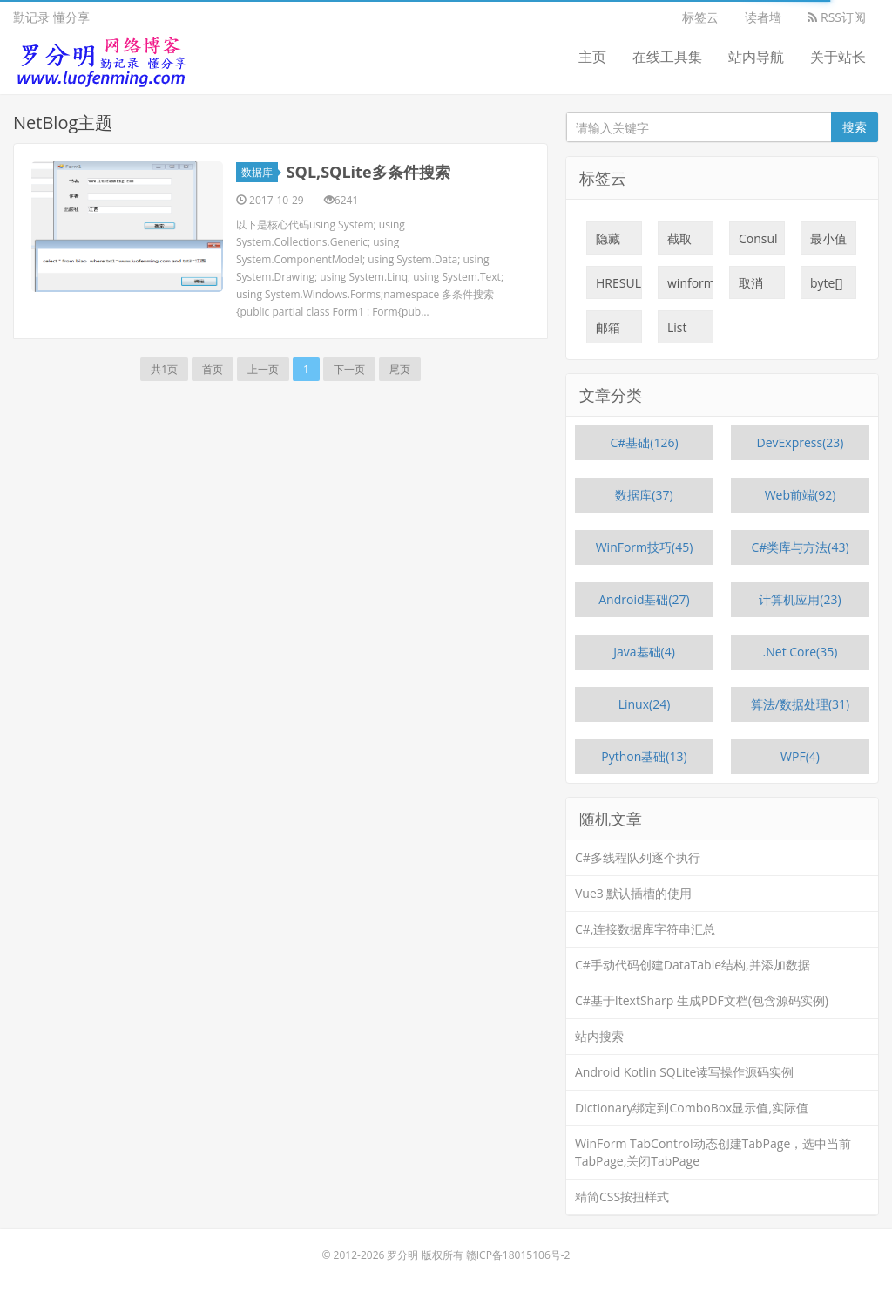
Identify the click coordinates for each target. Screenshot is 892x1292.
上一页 (263, 369)
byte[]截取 (826, 287)
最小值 (828, 242)
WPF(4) (800, 756)
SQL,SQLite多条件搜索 (368, 171)
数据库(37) (643, 494)
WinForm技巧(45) (644, 547)
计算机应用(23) (800, 599)
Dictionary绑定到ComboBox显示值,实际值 (691, 1107)
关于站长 (838, 56)
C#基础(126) (644, 442)
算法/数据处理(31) (800, 704)
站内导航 (756, 56)
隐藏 (608, 242)
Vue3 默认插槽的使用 (633, 893)
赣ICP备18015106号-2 (518, 1255)
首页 (212, 369)
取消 (751, 287)
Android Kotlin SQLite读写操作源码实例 (684, 1072)
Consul (758, 242)
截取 (679, 242)
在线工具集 (667, 56)
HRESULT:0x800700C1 (619, 287)
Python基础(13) (643, 756)
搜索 (854, 127)
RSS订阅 (837, 17)
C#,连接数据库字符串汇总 (645, 929)
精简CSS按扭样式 (622, 1196)
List (677, 331)
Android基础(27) (644, 599)
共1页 (164, 369)
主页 (592, 56)
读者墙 (763, 17)
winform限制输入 (690, 287)
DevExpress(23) (800, 442)
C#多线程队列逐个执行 (637, 857)
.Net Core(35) (800, 651)
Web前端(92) (800, 494)
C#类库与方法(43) (799, 547)
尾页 (399, 369)
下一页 (349, 369)
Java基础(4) (644, 651)
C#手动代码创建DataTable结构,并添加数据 (692, 964)
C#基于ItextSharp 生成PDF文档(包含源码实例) (701, 1000)
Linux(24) (644, 704)
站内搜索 (599, 1036)
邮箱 (608, 331)
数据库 (259, 172)
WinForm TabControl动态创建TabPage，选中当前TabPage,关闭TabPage (713, 1152)
